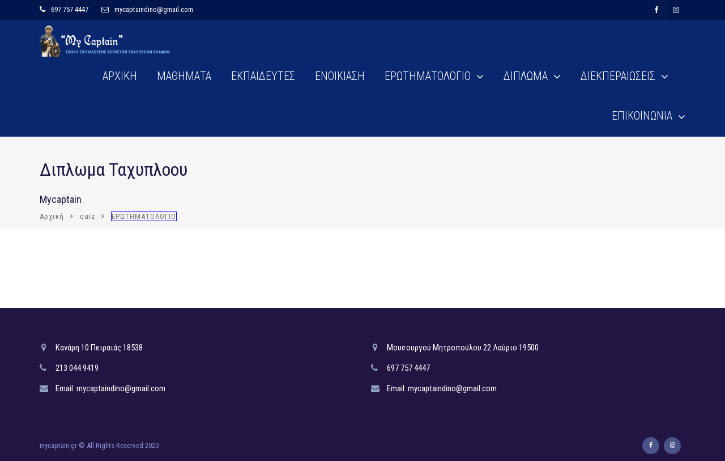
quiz (87, 216)
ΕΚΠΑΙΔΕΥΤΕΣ (263, 76)
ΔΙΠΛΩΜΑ (526, 76)
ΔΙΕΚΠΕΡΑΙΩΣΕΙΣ (618, 76)
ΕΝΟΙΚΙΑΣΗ (340, 76)
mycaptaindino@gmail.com (153, 9)
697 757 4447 (69, 9)
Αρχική (52, 216)
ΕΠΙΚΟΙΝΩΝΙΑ (642, 115)
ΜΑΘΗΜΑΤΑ (184, 76)
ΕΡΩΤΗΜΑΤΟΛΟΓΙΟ (428, 76)
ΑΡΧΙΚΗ (120, 76)
